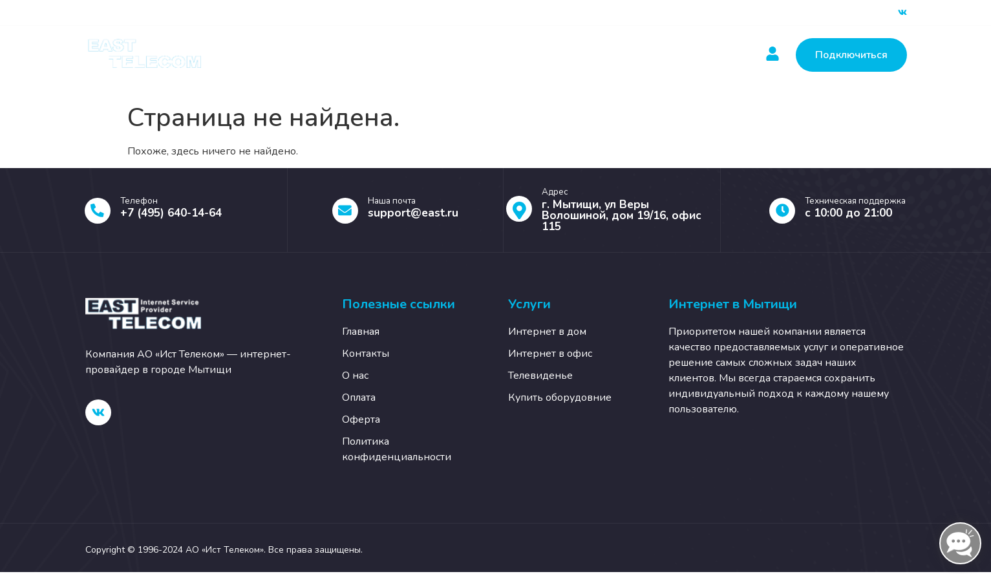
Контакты (585, 54)
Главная (286, 54)
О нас (654, 54)
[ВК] (902, 13)
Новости (511, 54)
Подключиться (851, 55)
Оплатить (437, 54)
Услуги (359, 54)
